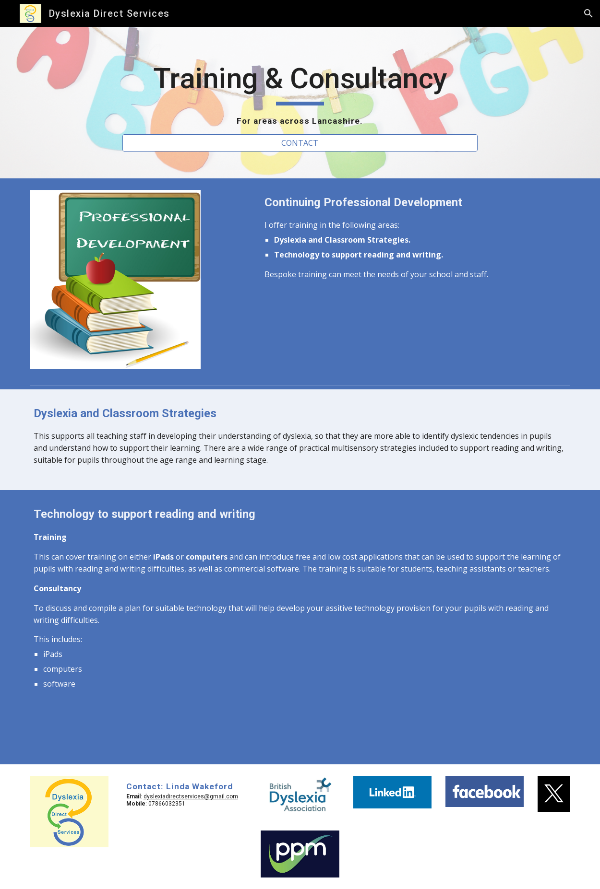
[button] (588, 13)
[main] (300, 94)
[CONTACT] (300, 143)
